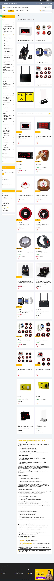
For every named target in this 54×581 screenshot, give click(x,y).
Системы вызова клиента (22, 62)
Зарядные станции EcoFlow (6, 150)
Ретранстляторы (6, 24)
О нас (17, 10)
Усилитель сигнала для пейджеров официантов (24, 84)
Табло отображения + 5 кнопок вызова (43, 369)
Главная (5, 10)
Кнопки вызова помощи (22, 106)
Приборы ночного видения (8, 90)
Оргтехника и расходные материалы (7, 119)
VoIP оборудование (6, 139)
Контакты (22, 10)
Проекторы (5, 72)
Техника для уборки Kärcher (6, 145)
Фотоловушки (5, 88)
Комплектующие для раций (7, 29)
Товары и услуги (21, 15)
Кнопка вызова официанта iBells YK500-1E (25, 252)
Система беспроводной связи (7, 32)
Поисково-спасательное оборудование (7, 124)
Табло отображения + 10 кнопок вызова (25, 369)
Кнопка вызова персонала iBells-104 (42, 224)
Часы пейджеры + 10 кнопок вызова (24, 340)
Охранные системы (6, 102)
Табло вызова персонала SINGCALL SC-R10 (25, 426)
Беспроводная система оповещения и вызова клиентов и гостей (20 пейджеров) (43, 282)
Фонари (4, 81)
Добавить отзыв (49, 3)
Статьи (30, 573)
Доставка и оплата (5, 156)
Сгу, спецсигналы (6, 142)
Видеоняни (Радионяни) (7, 77)
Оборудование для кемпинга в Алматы (6, 131)
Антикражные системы (7, 100)
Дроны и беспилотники (7, 137)
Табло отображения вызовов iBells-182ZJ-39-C (25, 166)
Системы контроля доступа (6, 105)
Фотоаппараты (6, 133)
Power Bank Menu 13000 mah (41, 426)
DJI (3, 121)
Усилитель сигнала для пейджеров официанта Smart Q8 (42, 312)
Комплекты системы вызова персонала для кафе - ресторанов (44, 84)
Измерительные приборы (7, 64)
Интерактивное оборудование (6, 128)
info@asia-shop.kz (5, 207)
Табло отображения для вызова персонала (25, 40)
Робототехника (6, 147)
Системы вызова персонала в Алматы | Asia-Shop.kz (31, 440)
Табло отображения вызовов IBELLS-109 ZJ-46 (25, 137)
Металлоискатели (6, 86)
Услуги (4, 113)
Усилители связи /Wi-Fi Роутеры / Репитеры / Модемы (7, 61)
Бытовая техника (6, 135)
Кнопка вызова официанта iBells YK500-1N (25, 195)
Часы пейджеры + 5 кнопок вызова (42, 340)
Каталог (10, 10)
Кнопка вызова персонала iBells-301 (42, 195)
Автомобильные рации (7, 26)
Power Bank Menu (39, 106)
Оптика (4, 79)
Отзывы (3, 158)
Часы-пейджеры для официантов (42, 62)
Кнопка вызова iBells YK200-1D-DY (42, 252)
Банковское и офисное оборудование (7, 116)
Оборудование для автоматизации (6, 98)
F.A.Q (3, 161)
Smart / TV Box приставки (7, 74)
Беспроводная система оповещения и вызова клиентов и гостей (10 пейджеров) (25, 282)
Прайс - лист (4, 153)
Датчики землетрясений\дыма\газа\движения (8, 70)
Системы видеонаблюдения (6, 67)
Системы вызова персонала (6, 35)
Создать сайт (4, 0)
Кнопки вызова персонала (40, 40)
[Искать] (41, 11)
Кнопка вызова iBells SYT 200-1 (23, 224)
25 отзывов (43, 0)
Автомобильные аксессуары (6, 111)
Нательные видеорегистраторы (7, 84)
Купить (19, 143)
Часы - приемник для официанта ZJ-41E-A (25, 311)
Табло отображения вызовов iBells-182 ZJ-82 (43, 137)
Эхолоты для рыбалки (7, 93)
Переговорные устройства (8, 95)
